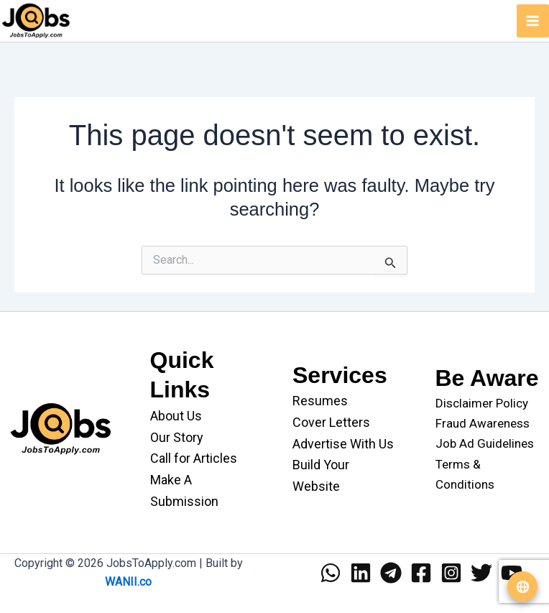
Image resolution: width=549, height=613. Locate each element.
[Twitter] (481, 573)
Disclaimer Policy (481, 403)
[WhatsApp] (330, 573)
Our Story (176, 437)
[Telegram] (391, 573)
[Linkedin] (361, 573)
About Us (176, 415)
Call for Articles (193, 458)
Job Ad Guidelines (484, 443)
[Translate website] (522, 586)
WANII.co (128, 582)
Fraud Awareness (482, 423)
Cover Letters (331, 422)
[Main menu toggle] (533, 20)
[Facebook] (421, 573)
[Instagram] (451, 573)
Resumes (320, 400)
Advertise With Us (343, 443)
